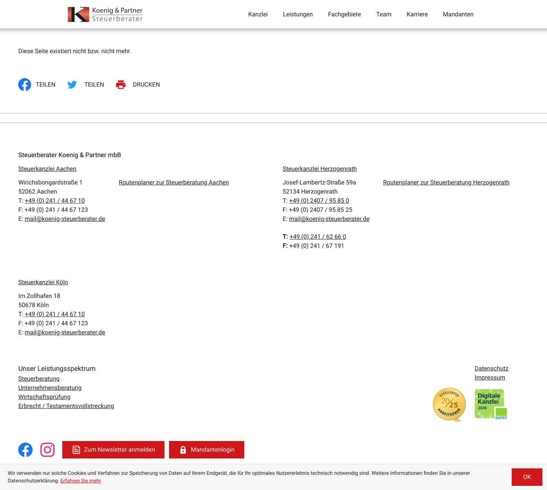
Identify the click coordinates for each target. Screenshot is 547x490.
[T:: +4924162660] (317, 236)
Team (383, 14)
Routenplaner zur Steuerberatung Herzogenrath (446, 182)
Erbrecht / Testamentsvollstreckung (66, 406)
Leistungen (298, 14)
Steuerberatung (39, 378)
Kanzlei (258, 14)
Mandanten (458, 14)
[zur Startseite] (105, 14)
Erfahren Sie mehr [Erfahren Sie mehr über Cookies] (80, 481)
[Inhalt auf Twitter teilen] (87, 84)
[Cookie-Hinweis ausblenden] (527, 477)
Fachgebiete (344, 14)
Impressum (490, 377)
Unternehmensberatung (49, 387)
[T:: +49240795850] (319, 200)
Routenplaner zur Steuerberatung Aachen (174, 182)
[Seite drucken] (138, 84)
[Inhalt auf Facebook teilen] (39, 84)
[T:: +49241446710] (55, 200)
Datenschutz (492, 368)
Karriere (417, 14)
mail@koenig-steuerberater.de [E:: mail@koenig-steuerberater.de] (65, 218)
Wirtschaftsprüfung (44, 396)
